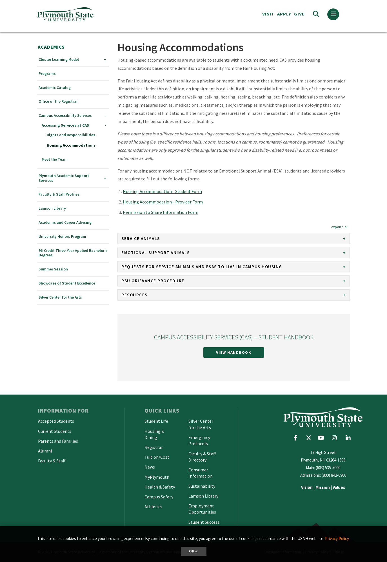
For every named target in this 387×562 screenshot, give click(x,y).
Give (299, 14)
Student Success (203, 522)
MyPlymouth (156, 477)
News (149, 467)
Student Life (156, 421)
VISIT (268, 14)
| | (323, 487)
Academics (51, 47)
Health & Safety (159, 487)
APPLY (284, 14)
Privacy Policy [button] (337, 538)
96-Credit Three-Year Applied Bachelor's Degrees (73, 253)
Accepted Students (56, 421)
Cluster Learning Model (59, 59)
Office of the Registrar (58, 101)
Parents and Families (58, 441)
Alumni (45, 451)
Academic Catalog (55, 87)
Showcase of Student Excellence (67, 283)
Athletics (153, 506)
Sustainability (201, 486)
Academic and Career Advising (65, 222)
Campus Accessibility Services (65, 115)
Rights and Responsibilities (71, 135)
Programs (47, 73)
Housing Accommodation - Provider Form (163, 202)
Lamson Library (52, 208)
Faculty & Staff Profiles (59, 194)
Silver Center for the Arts (60, 297)
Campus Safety (158, 497)
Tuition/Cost (156, 457)
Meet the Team (55, 159)
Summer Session (53, 269)
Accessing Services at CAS (65, 125)
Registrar (153, 447)
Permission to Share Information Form (160, 212)
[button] (339, 227)
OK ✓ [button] (193, 551)
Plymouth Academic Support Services (64, 178)
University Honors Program (62, 236)
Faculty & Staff (51, 461)
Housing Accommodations (71, 145)
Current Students (54, 431)
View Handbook (234, 352)
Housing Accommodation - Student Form (162, 191)
